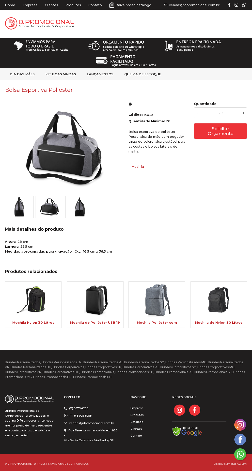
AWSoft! (242, 463)
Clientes (51, 5)
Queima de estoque (142, 74)
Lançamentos (100, 74)
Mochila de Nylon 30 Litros (219, 322)
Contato (95, 5)
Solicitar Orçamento (220, 131)
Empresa (30, 5)
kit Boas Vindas (61, 74)
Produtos (73, 5)
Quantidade (205, 104)
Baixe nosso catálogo (133, 5)
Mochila (137, 166)
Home (10, 5)
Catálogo (136, 422)
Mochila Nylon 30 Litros (33, 322)
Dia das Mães (22, 74)
